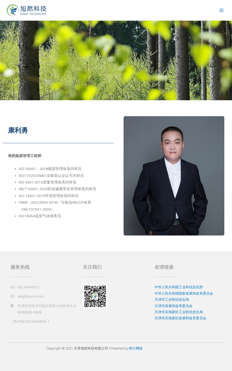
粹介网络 (136, 348)
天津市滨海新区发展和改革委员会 (180, 318)
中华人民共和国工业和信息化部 (179, 287)
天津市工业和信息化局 (172, 300)
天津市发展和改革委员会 (173, 306)
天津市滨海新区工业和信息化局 (179, 312)
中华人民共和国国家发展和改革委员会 (184, 293)
